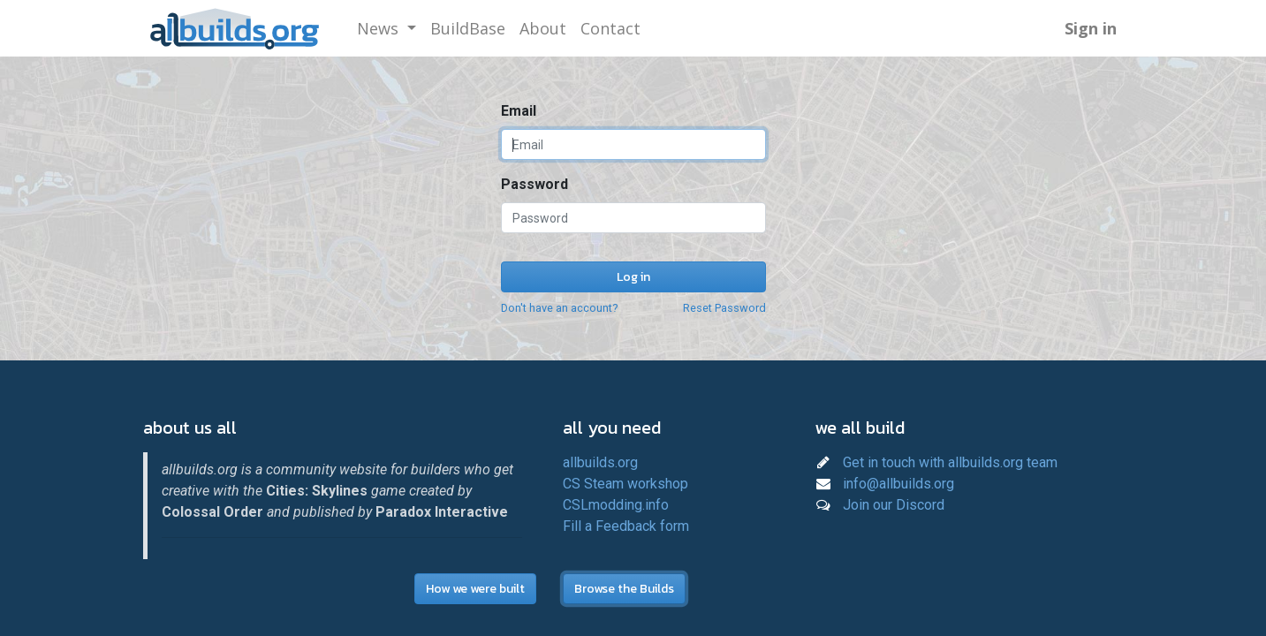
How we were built (475, 588)
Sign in (1091, 28)
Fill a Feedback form (626, 526)
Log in (633, 277)
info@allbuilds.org (898, 483)
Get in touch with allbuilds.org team (950, 462)
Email (518, 110)
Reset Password (724, 307)
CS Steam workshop (625, 483)
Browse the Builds (624, 588)
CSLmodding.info (616, 504)
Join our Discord (893, 504)
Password (534, 184)
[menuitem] (467, 29)
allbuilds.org (600, 462)
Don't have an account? (559, 307)
